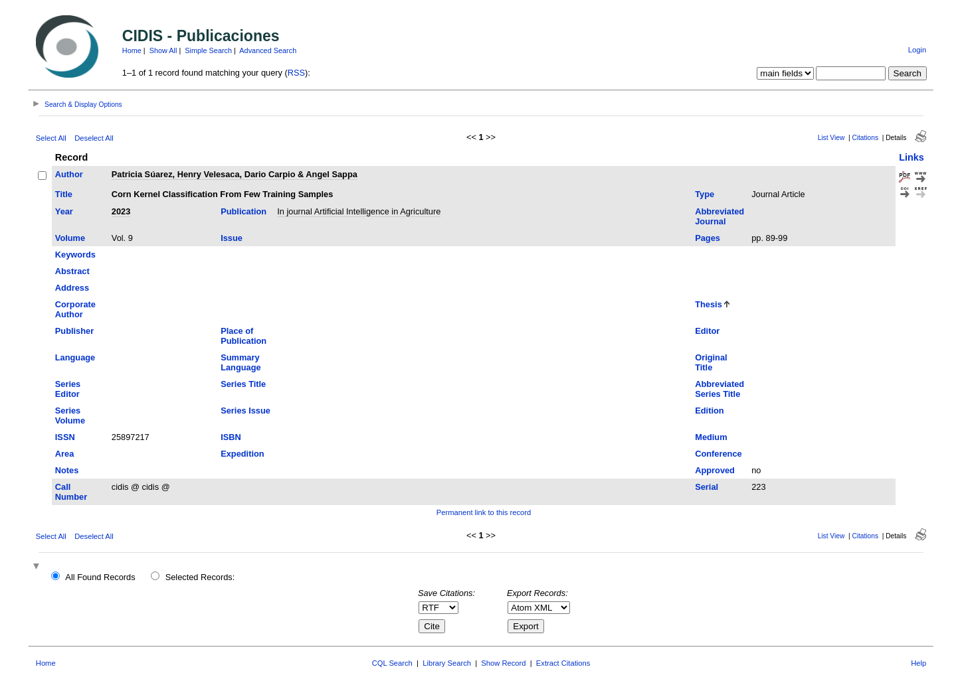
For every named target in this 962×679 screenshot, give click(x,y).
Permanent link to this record (483, 512)
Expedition (242, 454)
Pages (707, 238)
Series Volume (70, 415)
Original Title (711, 362)
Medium (711, 437)
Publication (243, 211)
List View (831, 137)
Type (704, 194)
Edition (709, 410)
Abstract (72, 271)
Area (64, 454)
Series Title (243, 384)
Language (75, 357)
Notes (67, 470)
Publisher (74, 331)
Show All (163, 50)
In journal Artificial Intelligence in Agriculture (358, 211)
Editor (707, 331)
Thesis (708, 304)
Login (917, 50)
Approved (715, 470)
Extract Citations (563, 663)
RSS (296, 73)
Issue (231, 238)
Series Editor (67, 389)
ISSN (65, 437)
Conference (718, 454)
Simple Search (208, 50)
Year (64, 211)
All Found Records (100, 577)
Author (69, 174)
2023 (121, 211)
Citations (865, 137)
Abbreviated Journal (719, 216)
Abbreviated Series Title (719, 389)
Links (911, 157)
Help (918, 663)
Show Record (503, 663)
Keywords (75, 255)
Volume (70, 238)
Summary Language (240, 362)
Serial (706, 487)
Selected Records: (200, 577)
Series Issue (245, 410)
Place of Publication (243, 336)
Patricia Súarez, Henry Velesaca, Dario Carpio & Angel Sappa (234, 174)
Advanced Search (267, 50)
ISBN (231, 437)
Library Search (447, 663)
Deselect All (93, 138)
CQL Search (392, 663)
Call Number (71, 492)
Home (132, 50)
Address (72, 288)
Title (63, 194)
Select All (51, 138)
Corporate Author (75, 309)
